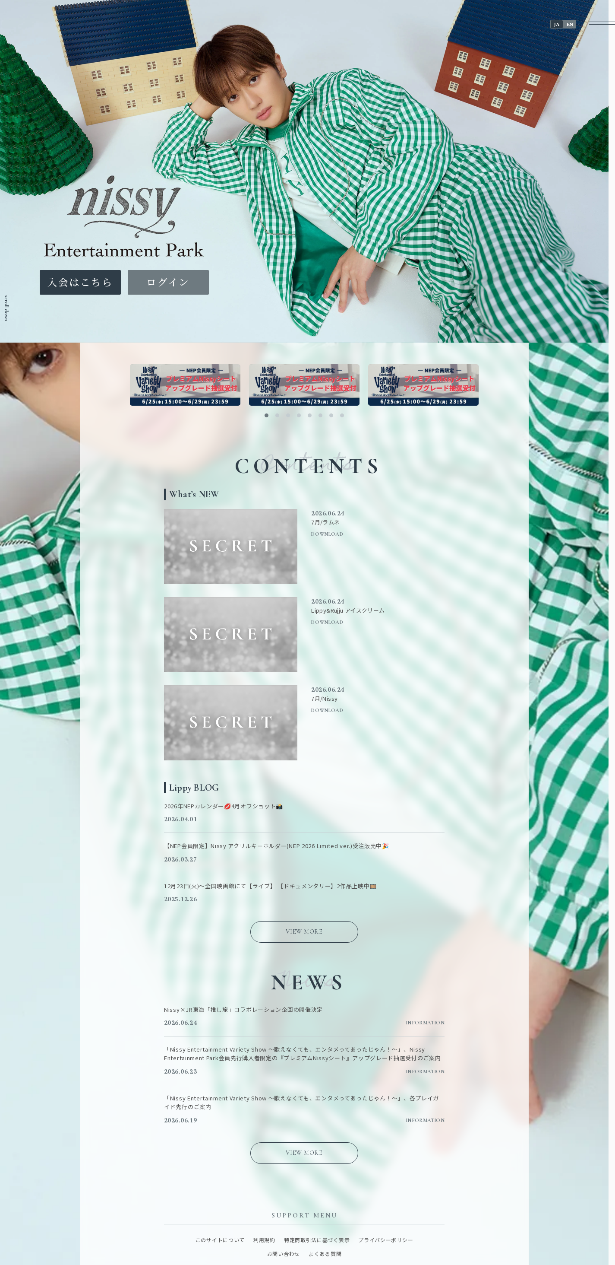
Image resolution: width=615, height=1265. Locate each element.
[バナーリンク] (185, 385)
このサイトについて (220, 1240)
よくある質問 (325, 1253)
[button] (266, 415)
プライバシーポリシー (385, 1240)
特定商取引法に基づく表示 (317, 1240)
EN (570, 24)
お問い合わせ (283, 1253)
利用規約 (264, 1240)
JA (557, 24)
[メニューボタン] (602, 24)
